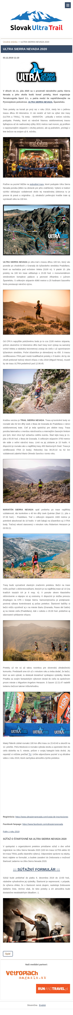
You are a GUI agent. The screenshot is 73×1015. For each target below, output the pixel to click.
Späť (8, 954)
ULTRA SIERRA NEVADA (40, 102)
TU (30, 754)
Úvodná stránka (10, 42)
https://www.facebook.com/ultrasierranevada (42, 824)
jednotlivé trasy (37, 184)
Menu (68, 5)
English (42, 1005)
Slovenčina (32, 1005)
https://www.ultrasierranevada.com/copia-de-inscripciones (41, 817)
